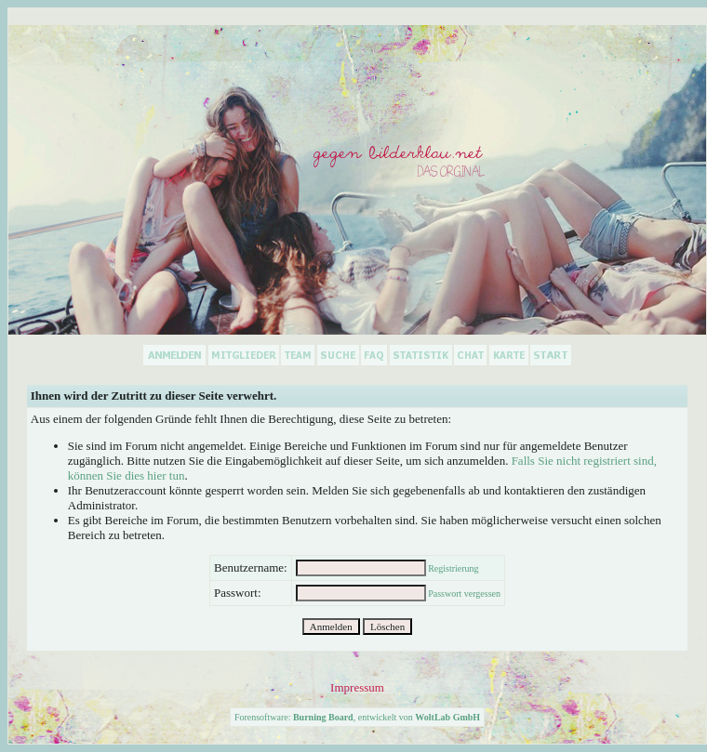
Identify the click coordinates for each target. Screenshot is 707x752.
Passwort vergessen (464, 593)
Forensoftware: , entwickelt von (357, 717)
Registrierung (453, 568)
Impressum (357, 687)
